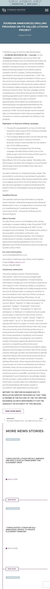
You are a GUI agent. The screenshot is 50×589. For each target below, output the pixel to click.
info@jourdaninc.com (16, 262)
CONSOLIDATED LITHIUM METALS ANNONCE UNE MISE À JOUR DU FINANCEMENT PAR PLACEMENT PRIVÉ (25, 460)
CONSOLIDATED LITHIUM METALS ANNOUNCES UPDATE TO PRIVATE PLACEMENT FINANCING (20, 529)
